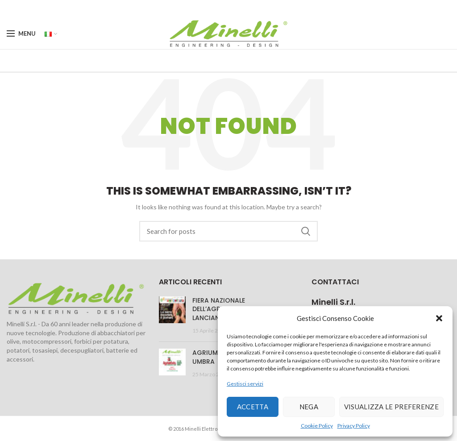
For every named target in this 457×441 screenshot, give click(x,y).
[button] (439, 318)
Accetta (252, 407)
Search (306, 231)
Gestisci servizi (245, 383)
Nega (308, 407)
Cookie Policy (317, 425)
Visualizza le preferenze (391, 407)
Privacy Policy (353, 425)
